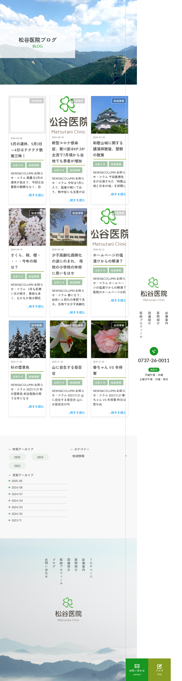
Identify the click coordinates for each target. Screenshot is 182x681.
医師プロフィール (146, 325)
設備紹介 (155, 318)
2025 (17, 457)
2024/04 (17, 500)
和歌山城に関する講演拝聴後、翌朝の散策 (108, 149)
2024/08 (17, 487)
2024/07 (17, 494)
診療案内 (172, 318)
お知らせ (18, 165)
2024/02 (17, 513)
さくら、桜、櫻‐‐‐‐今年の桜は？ (26, 261)
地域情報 (36, 101)
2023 (17, 465)
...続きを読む (35, 195)
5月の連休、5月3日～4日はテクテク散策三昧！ (27, 149)
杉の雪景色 (20, 367)
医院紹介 (164, 318)
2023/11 (17, 520)
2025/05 (17, 480)
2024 (40, 457)
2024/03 (17, 507)
